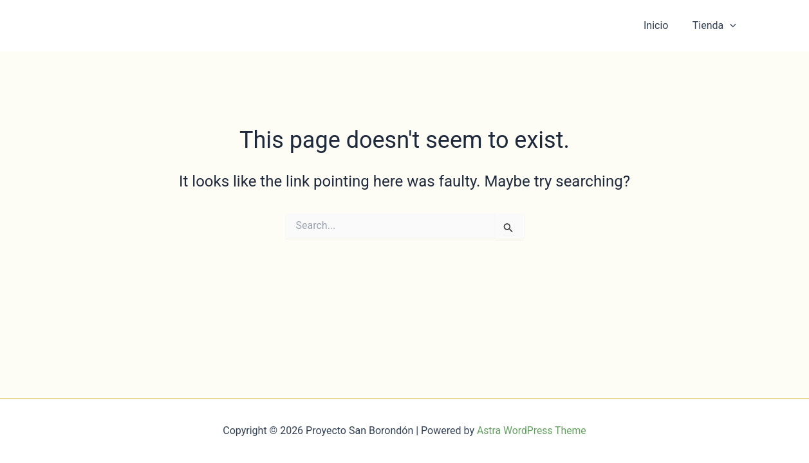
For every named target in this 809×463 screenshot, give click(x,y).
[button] (731, 25)
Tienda (716, 25)
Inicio (661, 25)
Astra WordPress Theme (531, 430)
